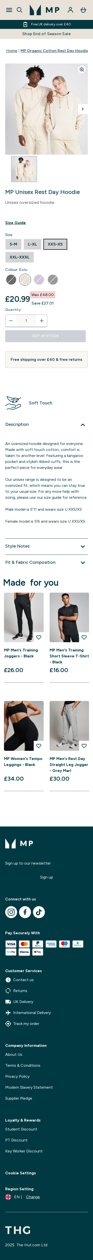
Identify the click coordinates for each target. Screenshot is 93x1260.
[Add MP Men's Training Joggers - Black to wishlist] (39, 637)
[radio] (13, 244)
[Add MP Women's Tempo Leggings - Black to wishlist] (39, 746)
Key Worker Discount (24, 1151)
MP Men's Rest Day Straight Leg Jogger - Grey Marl (69, 764)
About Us (13, 1054)
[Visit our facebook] (25, 912)
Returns (16, 991)
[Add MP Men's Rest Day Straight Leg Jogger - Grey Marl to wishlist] (84, 746)
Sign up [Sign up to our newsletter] (46, 877)
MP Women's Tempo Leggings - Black (23, 761)
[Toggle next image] (83, 109)
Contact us (19, 980)
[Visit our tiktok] (39, 912)
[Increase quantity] (41, 321)
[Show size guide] (46, 223)
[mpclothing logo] (45, 10)
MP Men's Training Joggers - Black (21, 653)
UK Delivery (19, 1002)
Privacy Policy (17, 1076)
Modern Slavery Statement (29, 1087)
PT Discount (16, 1140)
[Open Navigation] (9, 10)
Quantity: (13, 310)
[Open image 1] (24, 169)
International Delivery (28, 1013)
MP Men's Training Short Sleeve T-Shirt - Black (69, 656)
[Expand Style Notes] (46, 547)
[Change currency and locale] (22, 1197)
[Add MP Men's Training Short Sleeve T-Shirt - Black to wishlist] (84, 637)
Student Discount (21, 1129)
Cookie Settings (20, 1173)
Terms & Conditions (22, 1065)
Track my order (22, 1024)
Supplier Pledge (18, 1098)
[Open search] (19, 9)
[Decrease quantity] (10, 321)
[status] (26, 321)
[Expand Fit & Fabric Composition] (46, 563)
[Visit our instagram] (11, 912)
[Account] (70, 9)
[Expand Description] (46, 425)
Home (11, 50)
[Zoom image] (82, 69)
